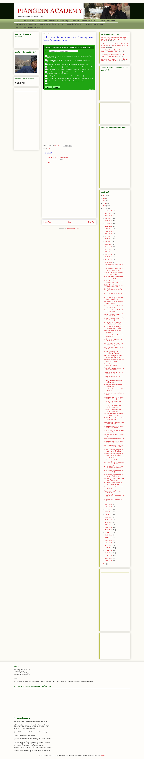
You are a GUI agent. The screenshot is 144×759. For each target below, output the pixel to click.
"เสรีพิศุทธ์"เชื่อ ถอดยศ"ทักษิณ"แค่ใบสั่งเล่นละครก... (113, 373)
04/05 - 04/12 (109, 548)
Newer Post (47, 222)
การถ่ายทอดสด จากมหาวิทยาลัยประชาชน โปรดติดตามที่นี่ (113, 446)
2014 (104, 564)
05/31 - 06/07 (109, 527)
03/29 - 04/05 (109, 550)
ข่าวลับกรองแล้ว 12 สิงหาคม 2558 (114, 438)
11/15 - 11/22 (109, 226)
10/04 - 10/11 (109, 241)
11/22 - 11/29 (109, 223)
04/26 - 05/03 (109, 540)
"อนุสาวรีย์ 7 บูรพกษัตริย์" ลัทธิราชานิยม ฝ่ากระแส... (112, 402)
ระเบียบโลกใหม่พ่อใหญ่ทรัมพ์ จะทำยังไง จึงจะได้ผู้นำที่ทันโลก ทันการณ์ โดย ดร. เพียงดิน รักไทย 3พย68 (115, 45)
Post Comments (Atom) (73, 228)
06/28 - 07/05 (109, 517)
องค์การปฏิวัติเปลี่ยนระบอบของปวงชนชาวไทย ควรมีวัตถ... (114, 462)
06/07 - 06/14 (109, 524)
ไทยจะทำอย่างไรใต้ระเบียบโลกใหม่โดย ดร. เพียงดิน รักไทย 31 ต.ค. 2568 (113, 55)
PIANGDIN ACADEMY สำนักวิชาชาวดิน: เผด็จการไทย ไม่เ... (114, 427)
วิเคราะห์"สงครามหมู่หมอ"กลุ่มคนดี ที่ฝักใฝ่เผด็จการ (114, 381)
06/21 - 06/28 (109, 519)
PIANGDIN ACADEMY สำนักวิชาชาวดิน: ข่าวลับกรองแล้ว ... (114, 442)
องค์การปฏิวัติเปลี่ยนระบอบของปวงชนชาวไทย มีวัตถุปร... (114, 458)
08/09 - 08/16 (109, 262)
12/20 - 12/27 (109, 213)
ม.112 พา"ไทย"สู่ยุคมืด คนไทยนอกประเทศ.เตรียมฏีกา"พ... (114, 471)
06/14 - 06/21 (109, 522)
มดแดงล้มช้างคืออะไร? (74, 24)
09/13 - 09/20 (109, 249)
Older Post (91, 222)
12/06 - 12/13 (109, 218)
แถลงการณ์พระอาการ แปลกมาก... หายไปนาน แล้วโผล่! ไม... (114, 450)
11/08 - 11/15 (109, 228)
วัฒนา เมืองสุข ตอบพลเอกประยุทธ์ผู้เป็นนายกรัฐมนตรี (114, 360)
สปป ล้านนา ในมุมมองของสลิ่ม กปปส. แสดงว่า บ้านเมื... (113, 483)
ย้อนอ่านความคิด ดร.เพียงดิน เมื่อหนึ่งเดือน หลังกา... (113, 306)
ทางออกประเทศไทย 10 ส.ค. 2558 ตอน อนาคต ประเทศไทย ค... (113, 467)
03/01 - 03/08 (109, 560)
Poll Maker (91, 89)
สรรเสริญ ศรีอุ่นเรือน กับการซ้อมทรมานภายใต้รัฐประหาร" (113, 344)
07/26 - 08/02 (109, 507)
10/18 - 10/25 (109, 236)
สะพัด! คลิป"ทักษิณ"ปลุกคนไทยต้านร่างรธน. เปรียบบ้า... (114, 273)
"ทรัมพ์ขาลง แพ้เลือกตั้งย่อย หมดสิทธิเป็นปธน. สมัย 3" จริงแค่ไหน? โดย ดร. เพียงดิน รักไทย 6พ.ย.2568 (114, 39)
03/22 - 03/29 (109, 553)
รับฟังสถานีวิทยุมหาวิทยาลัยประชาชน (84, 21)
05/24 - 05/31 (109, 530)
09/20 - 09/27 (109, 246)
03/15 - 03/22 (109, 555)
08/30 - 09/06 (109, 254)
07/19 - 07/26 (109, 509)
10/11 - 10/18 (109, 239)
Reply (49, 162)
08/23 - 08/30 (109, 257)
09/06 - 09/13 (109, 252)
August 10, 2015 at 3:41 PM (60, 157)
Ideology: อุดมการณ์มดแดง (94, 24)
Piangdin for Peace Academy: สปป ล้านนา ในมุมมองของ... (114, 479)
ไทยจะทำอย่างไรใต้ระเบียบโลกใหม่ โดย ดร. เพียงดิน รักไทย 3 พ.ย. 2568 (113, 50)
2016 (104, 206)
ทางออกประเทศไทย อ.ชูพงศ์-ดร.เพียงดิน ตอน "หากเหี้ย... (112, 323)
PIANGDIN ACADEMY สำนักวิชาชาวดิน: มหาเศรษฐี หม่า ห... (114, 398)
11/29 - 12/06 (109, 221)
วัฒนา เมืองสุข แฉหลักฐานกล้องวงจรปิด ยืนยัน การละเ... (113, 265)
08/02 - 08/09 (109, 504)
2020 (104, 195)
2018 (104, 200)
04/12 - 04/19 (109, 545)
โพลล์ (49, 148)
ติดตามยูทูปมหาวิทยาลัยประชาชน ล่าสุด (56, 21)
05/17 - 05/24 (109, 532)
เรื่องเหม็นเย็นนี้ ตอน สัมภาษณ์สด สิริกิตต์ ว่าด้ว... (113, 389)
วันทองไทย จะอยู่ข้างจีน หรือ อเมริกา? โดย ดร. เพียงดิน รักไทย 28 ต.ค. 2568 (114, 60)
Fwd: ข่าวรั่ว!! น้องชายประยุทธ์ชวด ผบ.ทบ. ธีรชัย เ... (113, 339)
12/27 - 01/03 (109, 210)
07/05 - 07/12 (109, 514)
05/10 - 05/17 (109, 535)
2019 (104, 198)
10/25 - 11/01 (109, 234)
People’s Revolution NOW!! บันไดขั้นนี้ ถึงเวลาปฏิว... (114, 314)
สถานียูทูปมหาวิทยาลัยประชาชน (26, 24)
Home (18, 21)
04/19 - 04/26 (109, 542)
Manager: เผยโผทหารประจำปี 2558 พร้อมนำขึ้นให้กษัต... (113, 356)
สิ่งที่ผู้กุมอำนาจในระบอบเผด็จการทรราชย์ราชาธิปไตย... (114, 281)
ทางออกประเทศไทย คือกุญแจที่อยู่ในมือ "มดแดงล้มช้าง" (113, 298)
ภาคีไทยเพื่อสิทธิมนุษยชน (32, 21)
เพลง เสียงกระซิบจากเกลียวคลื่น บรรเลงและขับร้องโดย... (113, 414)
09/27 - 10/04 (109, 244)
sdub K (50, 157)
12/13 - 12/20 (109, 216)
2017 (104, 203)
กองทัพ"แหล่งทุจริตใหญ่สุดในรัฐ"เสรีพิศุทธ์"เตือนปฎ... (112, 352)
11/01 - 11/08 (109, 231)
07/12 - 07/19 (109, 512)
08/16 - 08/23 (109, 259)
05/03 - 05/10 (109, 537)
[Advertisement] (69, 103)
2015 (104, 208)
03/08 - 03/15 (109, 558)
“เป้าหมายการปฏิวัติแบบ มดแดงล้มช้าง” (28, 27)
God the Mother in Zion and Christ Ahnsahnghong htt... (114, 418)
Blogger (103, 755)
